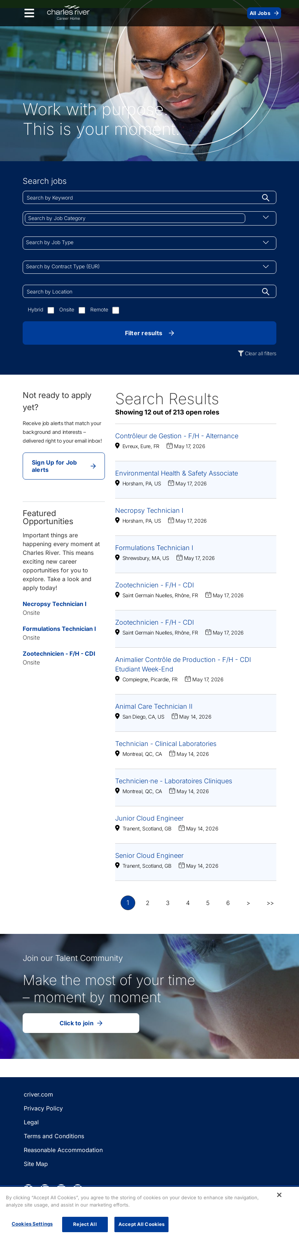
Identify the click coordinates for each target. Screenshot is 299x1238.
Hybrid (35, 309)
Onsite (66, 309)
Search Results (167, 398)
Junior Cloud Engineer (149, 818)
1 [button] (127, 902)
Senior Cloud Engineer (149, 855)
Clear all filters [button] (260, 353)
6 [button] (228, 902)
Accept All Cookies (141, 1224)
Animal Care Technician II (154, 706)
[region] (149, 1212)
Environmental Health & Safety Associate (176, 473)
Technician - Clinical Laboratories (165, 743)
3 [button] (168, 902)
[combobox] (149, 197)
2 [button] (148, 902)
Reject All (84, 1224)
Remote (99, 309)
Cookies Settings (32, 1224)
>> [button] (270, 902)
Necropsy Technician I (55, 603)
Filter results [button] (149, 333)
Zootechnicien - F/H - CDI (59, 653)
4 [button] (188, 902)
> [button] (248, 902)
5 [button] (207, 902)
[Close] (279, 1195)
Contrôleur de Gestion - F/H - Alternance (176, 436)
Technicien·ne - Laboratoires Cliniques (173, 781)
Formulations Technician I (59, 628)
